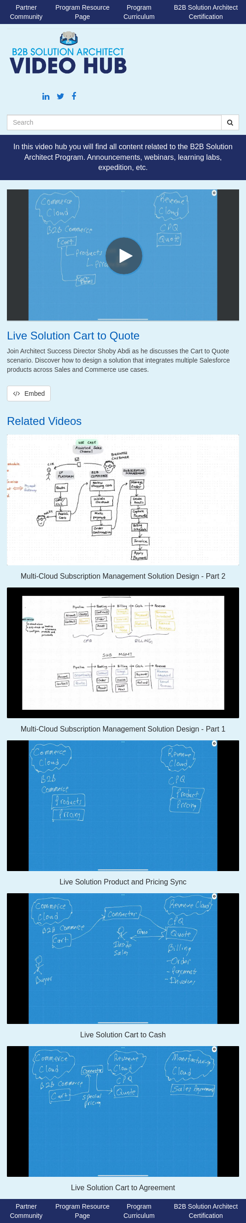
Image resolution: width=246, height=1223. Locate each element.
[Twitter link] (62, 96)
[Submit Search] (230, 122)
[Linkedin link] (47, 96)
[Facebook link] (73, 96)
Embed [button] (29, 393)
